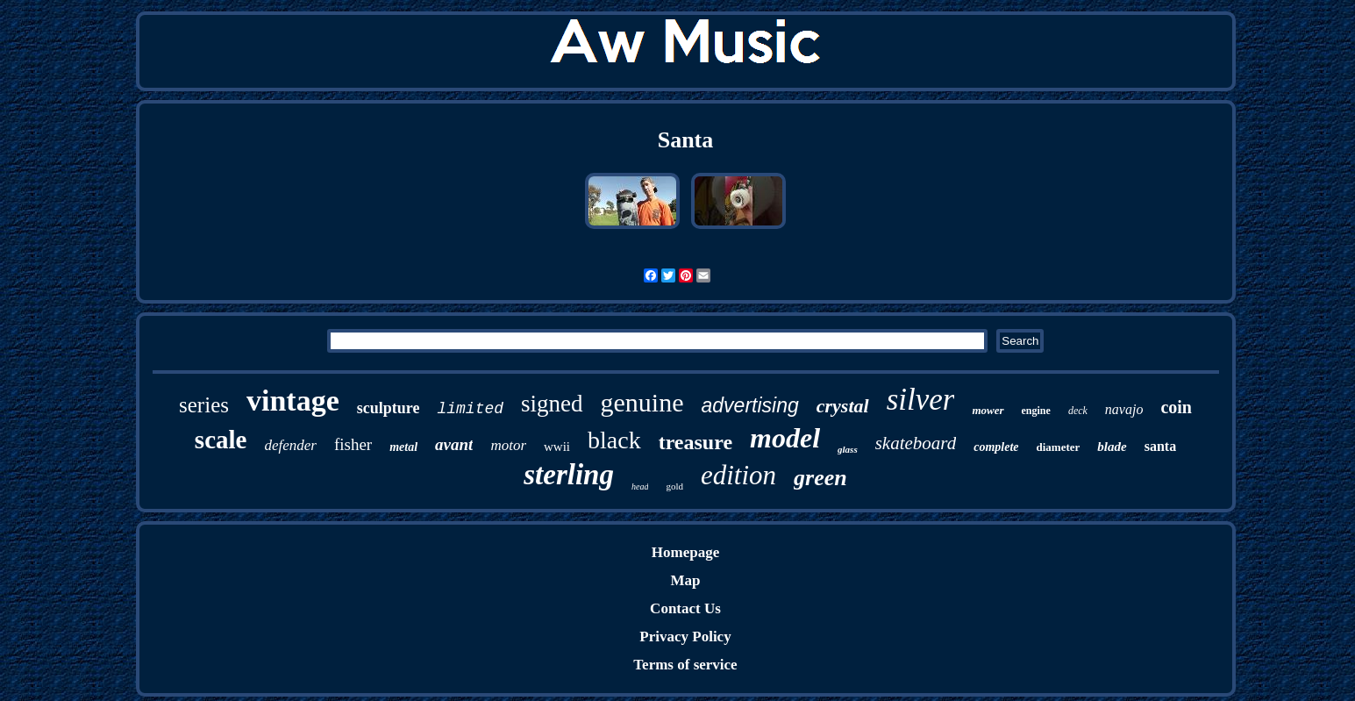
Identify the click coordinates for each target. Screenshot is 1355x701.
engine (1036, 410)
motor (508, 445)
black (614, 440)
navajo (1124, 409)
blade (1111, 447)
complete (995, 447)
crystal (843, 406)
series (204, 405)
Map (685, 580)
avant (454, 444)
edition (738, 475)
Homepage (685, 552)
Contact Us (685, 608)
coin (1176, 407)
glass (848, 449)
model (785, 438)
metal (403, 447)
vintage (292, 400)
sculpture (388, 408)
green (820, 477)
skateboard (916, 443)
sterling (569, 474)
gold (674, 486)
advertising (750, 405)
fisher (353, 444)
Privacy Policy (685, 636)
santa (1160, 446)
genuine (642, 402)
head (639, 486)
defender (290, 445)
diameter (1058, 447)
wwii (557, 447)
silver (921, 400)
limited (470, 409)
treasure (695, 442)
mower (987, 410)
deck (1078, 410)
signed (552, 403)
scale (221, 440)
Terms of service (685, 664)
